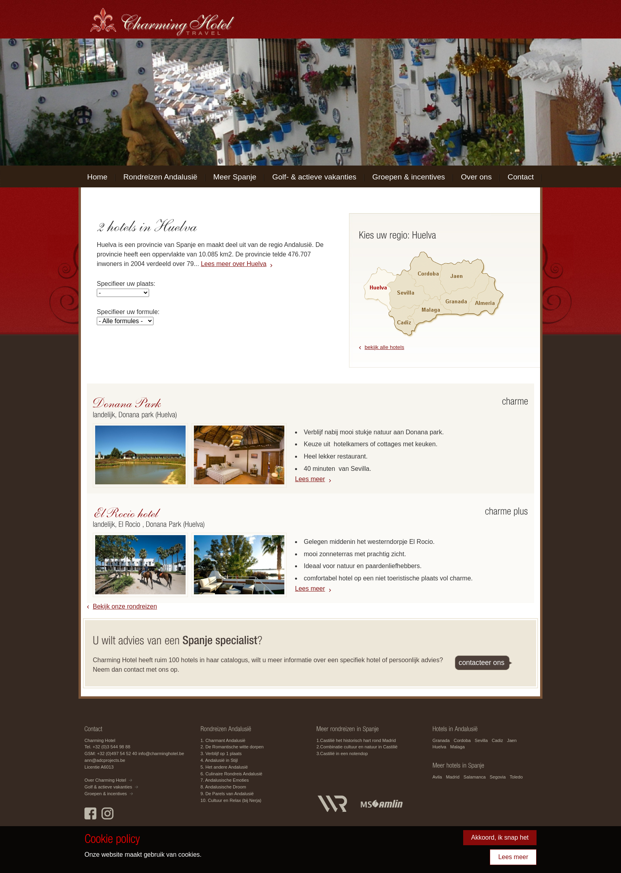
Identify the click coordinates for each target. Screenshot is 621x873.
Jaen (512, 740)
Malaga (457, 746)
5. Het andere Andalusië (224, 767)
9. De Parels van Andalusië (227, 793)
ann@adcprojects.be (104, 760)
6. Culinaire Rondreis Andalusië (232, 773)
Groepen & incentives (408, 177)
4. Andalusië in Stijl (219, 760)
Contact (521, 177)
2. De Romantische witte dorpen (232, 746)
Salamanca (475, 777)
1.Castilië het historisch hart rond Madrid (356, 740)
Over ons (476, 177)
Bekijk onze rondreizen (125, 606)
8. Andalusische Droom (223, 786)
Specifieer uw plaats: (126, 283)
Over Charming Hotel (105, 780)
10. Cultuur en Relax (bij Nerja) (231, 800)
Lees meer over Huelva (233, 263)
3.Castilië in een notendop (342, 753)
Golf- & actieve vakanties (314, 177)
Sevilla (481, 740)
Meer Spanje (235, 177)
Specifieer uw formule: (128, 311)
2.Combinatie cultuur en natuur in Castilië (357, 746)
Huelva (440, 746)
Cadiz (497, 740)
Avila (437, 777)
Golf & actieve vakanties (108, 786)
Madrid (453, 777)
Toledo (516, 777)
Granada (441, 740)
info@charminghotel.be (161, 753)
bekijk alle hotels (384, 347)
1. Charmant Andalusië (223, 740)
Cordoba (462, 740)
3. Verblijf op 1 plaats (221, 753)
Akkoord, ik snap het (500, 837)
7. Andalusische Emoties (225, 780)
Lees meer (310, 479)
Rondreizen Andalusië (160, 177)
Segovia (498, 777)
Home (97, 177)
